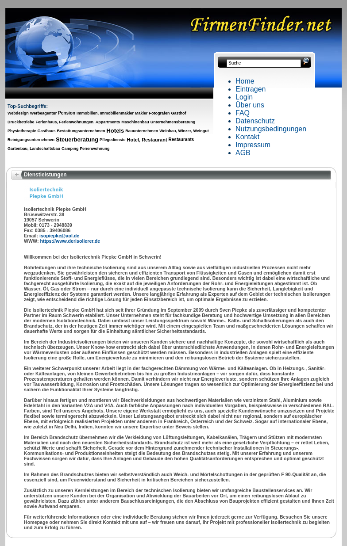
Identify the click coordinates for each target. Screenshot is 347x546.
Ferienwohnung (94, 148)
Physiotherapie (22, 131)
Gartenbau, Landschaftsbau (34, 148)
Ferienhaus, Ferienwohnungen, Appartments (78, 122)
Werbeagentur (43, 113)
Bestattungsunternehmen (81, 131)
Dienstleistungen (45, 175)
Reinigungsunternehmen (31, 139)
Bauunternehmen (141, 131)
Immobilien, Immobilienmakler (105, 113)
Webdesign (18, 113)
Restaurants (181, 139)
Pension (66, 113)
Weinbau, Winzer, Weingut (184, 131)
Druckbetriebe (21, 122)
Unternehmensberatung (173, 122)
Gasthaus (47, 131)
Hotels (115, 130)
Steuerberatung (77, 139)
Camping (70, 148)
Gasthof (178, 113)
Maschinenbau (135, 122)
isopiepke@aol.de (59, 235)
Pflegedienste (113, 139)
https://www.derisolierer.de (70, 241)
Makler (141, 113)
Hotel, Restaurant (147, 139)
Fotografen (159, 113)
